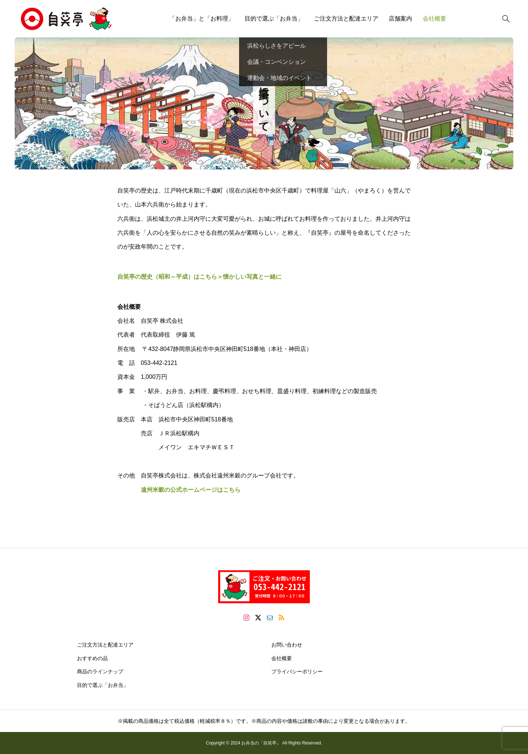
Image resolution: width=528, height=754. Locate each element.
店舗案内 (400, 18)
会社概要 (434, 18)
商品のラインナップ (100, 671)
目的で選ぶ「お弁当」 (274, 18)
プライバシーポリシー (297, 671)
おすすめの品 (92, 658)
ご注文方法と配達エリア (346, 18)
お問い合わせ (286, 645)
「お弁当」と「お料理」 (201, 18)
